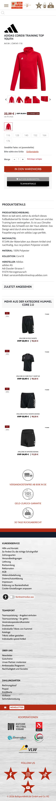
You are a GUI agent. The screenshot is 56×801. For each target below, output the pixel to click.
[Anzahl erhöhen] (23, 159)
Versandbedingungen (12, 558)
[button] (6, 5)
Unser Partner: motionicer (14, 662)
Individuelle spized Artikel (14, 639)
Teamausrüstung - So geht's (15, 618)
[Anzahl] (19, 159)
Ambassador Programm (13, 665)
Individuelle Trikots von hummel (17, 628)
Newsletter (7, 655)
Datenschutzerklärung (12, 578)
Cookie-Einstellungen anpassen (17, 588)
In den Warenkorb (28, 169)
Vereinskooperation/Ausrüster (16, 622)
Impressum (7, 582)
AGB (4, 571)
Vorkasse (6, 695)
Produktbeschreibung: (15, 212)
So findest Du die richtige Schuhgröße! (20, 551)
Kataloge (6, 632)
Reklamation (8, 568)
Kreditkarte (7, 692)
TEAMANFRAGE (28, 183)
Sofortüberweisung (11, 698)
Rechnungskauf (9, 685)
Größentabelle (32, 152)
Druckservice (8, 625)
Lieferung (6, 561)
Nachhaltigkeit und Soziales (15, 669)
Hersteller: (9, 262)
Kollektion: (9, 256)
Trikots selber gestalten (13, 635)
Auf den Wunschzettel (28, 179)
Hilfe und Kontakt (10, 548)
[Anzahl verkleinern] (14, 159)
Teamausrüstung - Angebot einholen (19, 615)
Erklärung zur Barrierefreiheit (15, 585)
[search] (28, 13)
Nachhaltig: (9, 238)
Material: (7, 250)
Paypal (5, 688)
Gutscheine (7, 658)
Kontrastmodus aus (25, 597)
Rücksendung (8, 565)
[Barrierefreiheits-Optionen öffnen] (5, 596)
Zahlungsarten (9, 555)
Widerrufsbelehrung (11, 575)
